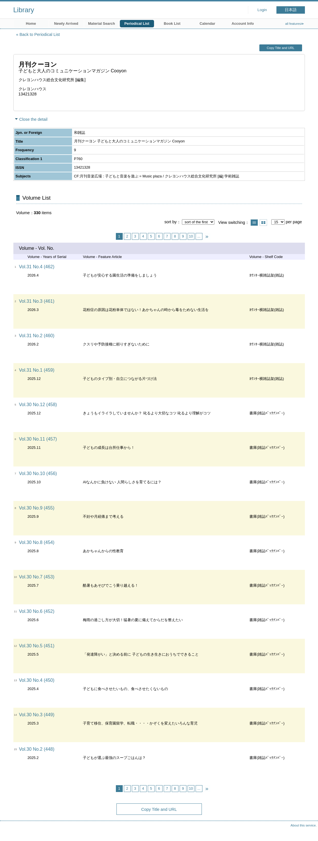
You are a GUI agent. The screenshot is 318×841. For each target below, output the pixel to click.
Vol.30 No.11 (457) (38, 439)
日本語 (291, 10)
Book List (172, 23)
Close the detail (33, 119)
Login (262, 10)
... (198, 236)
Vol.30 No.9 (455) (37, 508)
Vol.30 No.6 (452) (37, 611)
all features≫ (294, 23)
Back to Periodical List (40, 34)
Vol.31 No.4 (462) (37, 266)
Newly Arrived (66, 23)
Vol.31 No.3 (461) (37, 301)
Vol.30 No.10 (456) (38, 473)
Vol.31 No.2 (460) (37, 335)
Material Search (101, 23)
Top (308, 831)
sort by (170, 222)
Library (23, 10)
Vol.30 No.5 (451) (37, 645)
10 (191, 236)
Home (31, 23)
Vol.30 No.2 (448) (37, 749)
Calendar (207, 23)
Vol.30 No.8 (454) (37, 542)
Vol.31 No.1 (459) (37, 370)
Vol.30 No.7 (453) (37, 576)
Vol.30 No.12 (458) (38, 404)
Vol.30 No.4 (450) (37, 680)
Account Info (242, 23)
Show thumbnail (263, 222)
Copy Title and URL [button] (280, 48)
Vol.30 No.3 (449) (37, 714)
